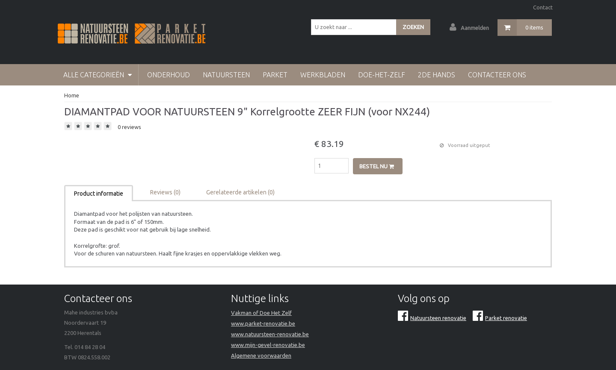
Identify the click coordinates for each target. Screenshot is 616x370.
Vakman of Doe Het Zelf (261, 313)
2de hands (436, 75)
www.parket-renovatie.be (263, 323)
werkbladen (322, 75)
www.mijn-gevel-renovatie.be (268, 345)
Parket (275, 75)
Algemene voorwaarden (261, 355)
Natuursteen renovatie (432, 318)
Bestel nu (376, 166)
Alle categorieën (97, 75)
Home (71, 95)
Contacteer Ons (497, 75)
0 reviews (129, 127)
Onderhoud (168, 75)
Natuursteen (226, 75)
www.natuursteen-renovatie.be (270, 334)
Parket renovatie (500, 318)
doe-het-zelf (381, 75)
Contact (543, 7)
